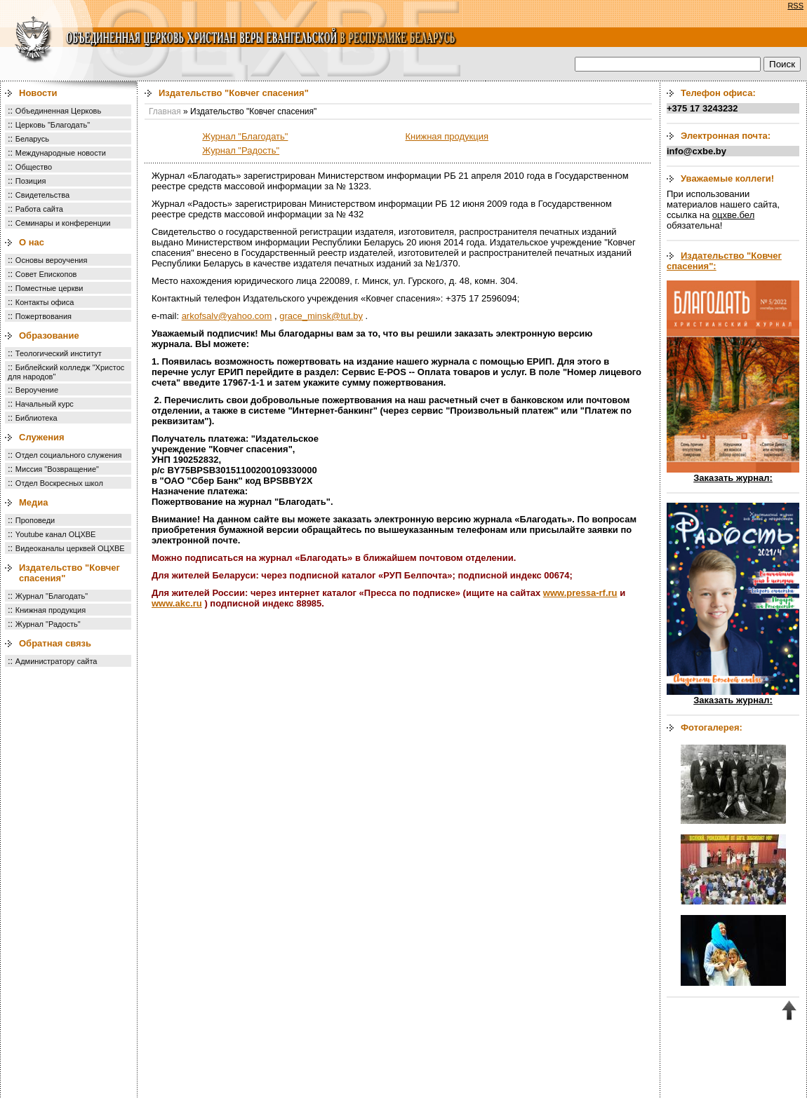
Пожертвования (43, 316)
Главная (165, 111)
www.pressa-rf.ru (580, 593)
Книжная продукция (50, 610)
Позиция (30, 181)
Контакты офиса (44, 302)
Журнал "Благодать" (51, 596)
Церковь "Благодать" (52, 125)
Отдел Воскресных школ (59, 483)
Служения (42, 437)
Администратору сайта (56, 661)
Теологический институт (58, 353)
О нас (31, 242)
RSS (795, 5)
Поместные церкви (49, 288)
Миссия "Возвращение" (57, 469)
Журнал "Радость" (48, 624)
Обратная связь (55, 643)
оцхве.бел (733, 215)
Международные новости (60, 153)
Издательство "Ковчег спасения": (724, 260)
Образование (49, 335)
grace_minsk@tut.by (321, 316)
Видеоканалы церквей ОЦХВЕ (70, 548)
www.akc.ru (177, 603)
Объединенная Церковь (58, 111)
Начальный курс (44, 404)
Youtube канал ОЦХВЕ (55, 534)
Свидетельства (42, 195)
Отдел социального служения (68, 455)
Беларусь (32, 139)
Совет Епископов (46, 274)
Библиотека (36, 418)
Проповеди (35, 520)
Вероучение (36, 390)
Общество (33, 167)
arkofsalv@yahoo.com (227, 316)
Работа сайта (39, 209)
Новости (38, 93)
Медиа (33, 502)
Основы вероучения (51, 260)
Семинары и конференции (62, 223)
